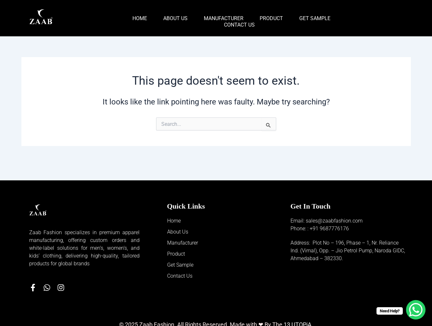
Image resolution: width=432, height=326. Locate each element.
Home (139, 18)
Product (271, 18)
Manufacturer (223, 18)
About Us (175, 18)
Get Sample (314, 18)
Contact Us (239, 25)
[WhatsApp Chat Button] (416, 310)
